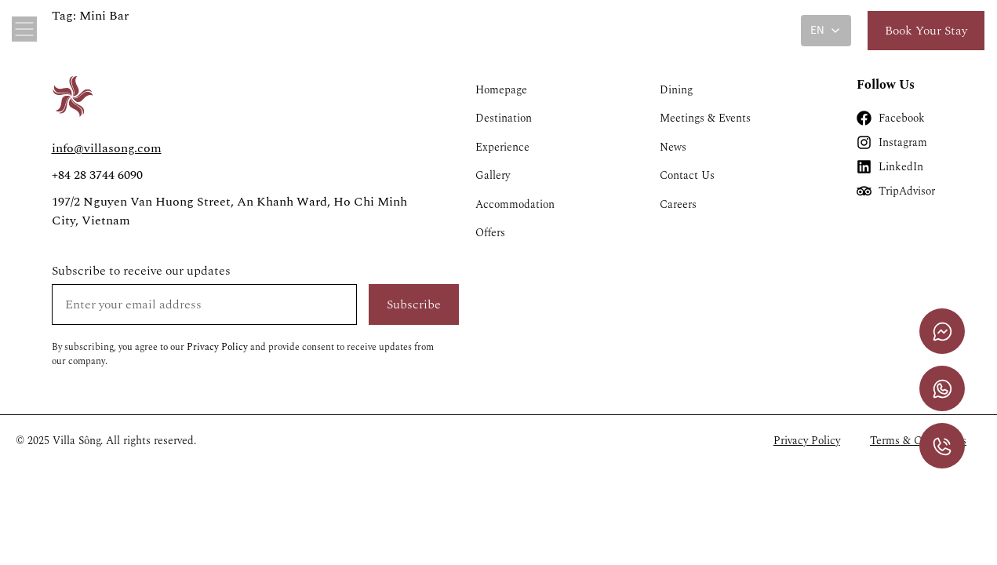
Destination (503, 119)
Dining (676, 90)
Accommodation (515, 206)
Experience (502, 148)
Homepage (501, 90)
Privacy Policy (217, 347)
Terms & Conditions (917, 441)
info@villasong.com (107, 148)
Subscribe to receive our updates (141, 270)
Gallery (492, 177)
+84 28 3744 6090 (97, 175)
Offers (490, 235)
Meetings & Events (705, 119)
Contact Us (687, 177)
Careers (678, 206)
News (673, 148)
